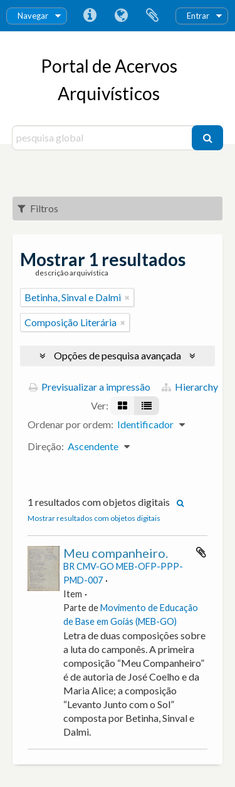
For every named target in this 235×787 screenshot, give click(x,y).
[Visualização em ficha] (122, 405)
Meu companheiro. (115, 552)
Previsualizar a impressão (89, 387)
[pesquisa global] (104, 137)
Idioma (121, 15)
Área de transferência (152, 15)
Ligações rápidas (89, 15)
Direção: (46, 446)
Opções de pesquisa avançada (117, 355)
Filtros (38, 208)
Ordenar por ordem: (70, 424)
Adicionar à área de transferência (201, 552)
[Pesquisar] (207, 137)
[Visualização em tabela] (146, 405)
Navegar (33, 16)
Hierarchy (190, 387)
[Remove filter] (127, 297)
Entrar (198, 16)
